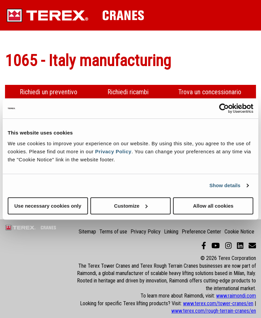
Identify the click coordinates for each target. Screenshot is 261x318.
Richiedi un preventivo (48, 92)
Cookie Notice (239, 231)
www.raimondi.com (236, 296)
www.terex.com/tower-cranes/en (218, 303)
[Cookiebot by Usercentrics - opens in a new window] (224, 108)
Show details (225, 185)
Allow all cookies (213, 206)
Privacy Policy (113, 151)
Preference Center (201, 231)
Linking (171, 231)
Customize (131, 206)
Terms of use (113, 231)
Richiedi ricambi (128, 92)
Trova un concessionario (209, 92)
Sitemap (87, 231)
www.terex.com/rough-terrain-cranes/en (213, 311)
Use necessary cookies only (47, 206)
